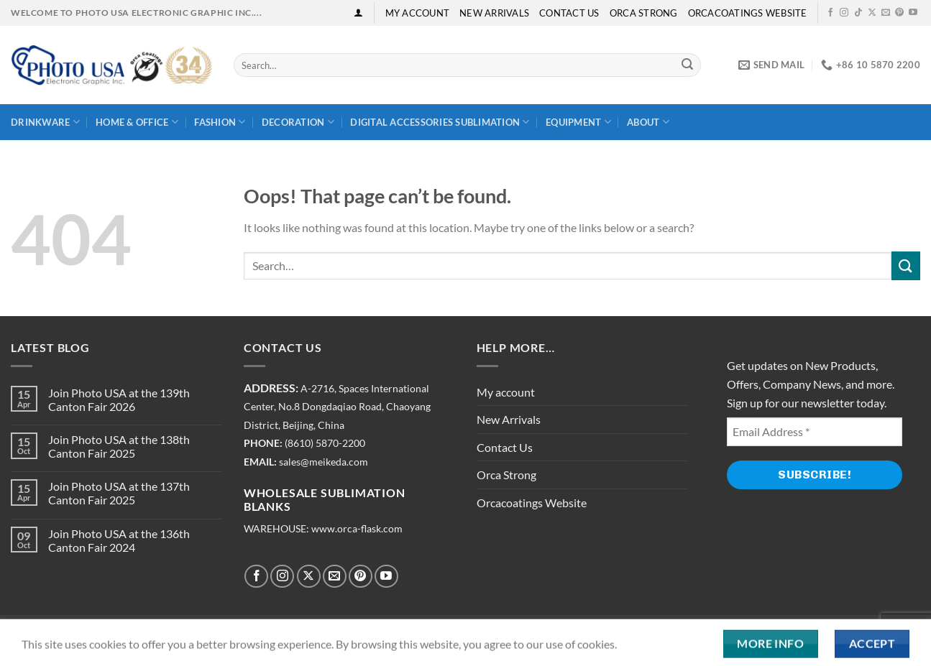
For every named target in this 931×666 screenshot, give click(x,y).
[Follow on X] (872, 13)
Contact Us (569, 13)
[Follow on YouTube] (913, 13)
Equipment (578, 122)
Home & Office (137, 122)
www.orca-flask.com (357, 529)
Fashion (219, 122)
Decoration (298, 122)
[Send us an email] (885, 13)
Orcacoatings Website (747, 13)
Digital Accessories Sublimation (439, 122)
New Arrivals (494, 13)
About (648, 122)
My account (417, 13)
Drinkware (45, 122)
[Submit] (687, 65)
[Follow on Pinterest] (899, 13)
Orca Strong (644, 13)
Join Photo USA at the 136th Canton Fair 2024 (119, 540)
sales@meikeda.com (323, 462)
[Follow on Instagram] (844, 13)
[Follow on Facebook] (830, 13)
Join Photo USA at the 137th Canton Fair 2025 (119, 493)
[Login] (358, 13)
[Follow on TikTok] (858, 13)
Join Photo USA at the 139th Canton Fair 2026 (119, 399)
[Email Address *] (814, 431)
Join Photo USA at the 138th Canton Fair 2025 (119, 446)
